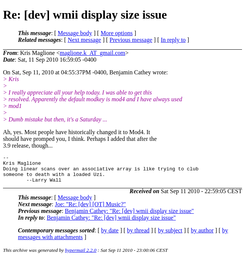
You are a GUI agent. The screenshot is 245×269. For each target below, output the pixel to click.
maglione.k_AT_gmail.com (92, 53)
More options (117, 33)
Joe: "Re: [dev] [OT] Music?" (90, 210)
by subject (170, 236)
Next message (84, 40)
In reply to (173, 40)
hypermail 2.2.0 (81, 256)
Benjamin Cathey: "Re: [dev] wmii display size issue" (129, 216)
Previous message (131, 40)
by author (202, 236)
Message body (75, 33)
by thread (138, 236)
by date (110, 236)
